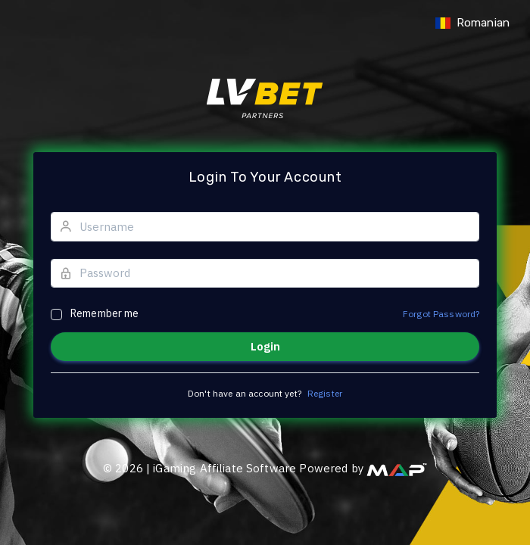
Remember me (104, 313)
